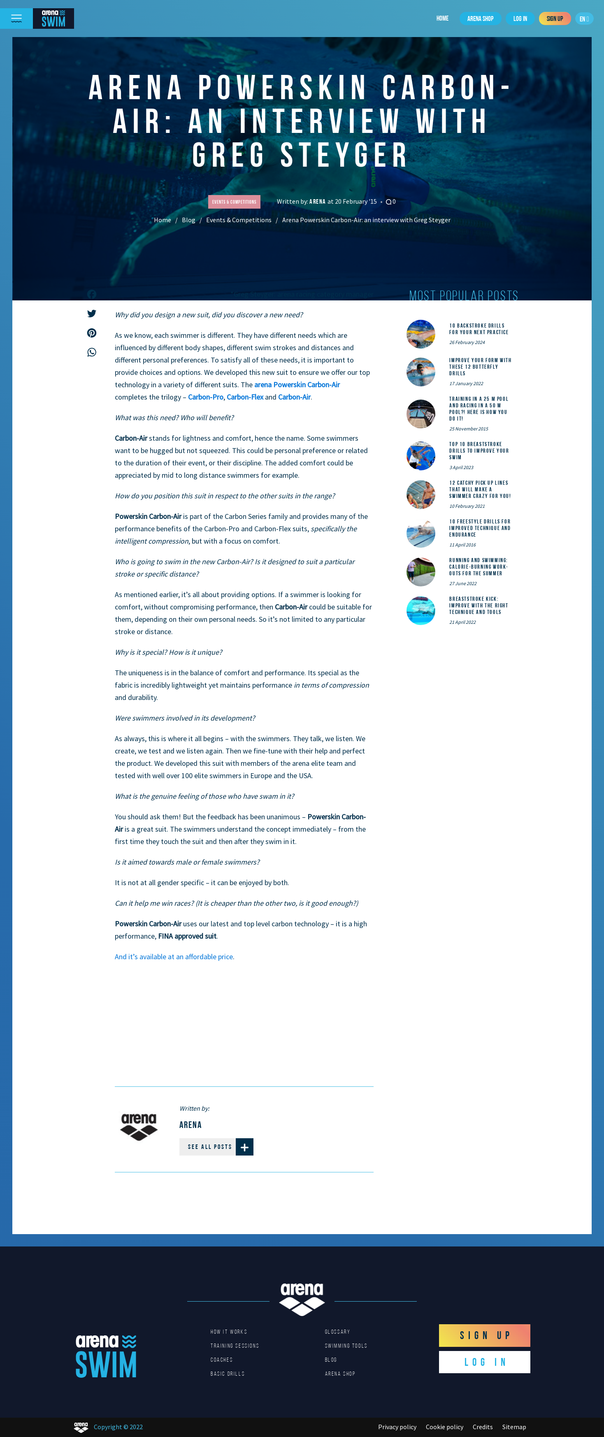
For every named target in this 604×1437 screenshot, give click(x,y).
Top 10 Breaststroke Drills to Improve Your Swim (479, 450)
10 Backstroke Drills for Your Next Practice (479, 328)
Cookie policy (444, 1427)
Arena (318, 201)
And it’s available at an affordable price (174, 956)
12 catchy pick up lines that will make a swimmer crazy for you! (480, 489)
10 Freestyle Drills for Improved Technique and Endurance (480, 528)
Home (442, 18)
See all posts (220, 1147)
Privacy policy (397, 1427)
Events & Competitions (239, 220)
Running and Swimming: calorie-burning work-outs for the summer (479, 567)
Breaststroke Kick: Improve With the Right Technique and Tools (478, 605)
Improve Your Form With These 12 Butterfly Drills (480, 367)
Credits (483, 1427)
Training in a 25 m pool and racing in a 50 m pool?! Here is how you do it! (479, 408)
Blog (188, 220)
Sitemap (514, 1427)
